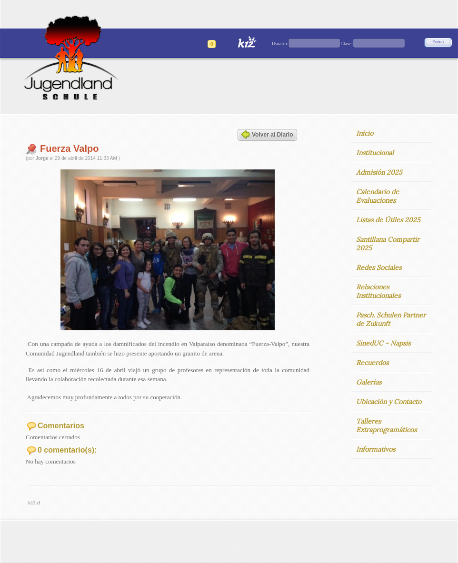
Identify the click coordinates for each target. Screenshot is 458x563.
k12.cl (34, 502)
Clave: (346, 43)
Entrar (438, 41)
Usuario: (280, 43)
